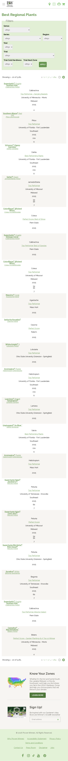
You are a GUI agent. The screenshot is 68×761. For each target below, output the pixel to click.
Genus (6, 26)
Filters (9, 21)
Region (46, 34)
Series (6, 34)
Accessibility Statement (36, 739)
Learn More (37, 695)
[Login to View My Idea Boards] (54, 3)
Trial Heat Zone (30, 60)
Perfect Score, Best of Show (34, 219)
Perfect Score (34, 328)
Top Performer (34, 124)
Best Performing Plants (34, 156)
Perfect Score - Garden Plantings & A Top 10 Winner (34, 638)
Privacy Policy (55, 739)
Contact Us (18, 748)
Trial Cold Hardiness (13, 60)
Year (6, 43)
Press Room (31, 748)
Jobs (52, 748)
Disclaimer (43, 748)
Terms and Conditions (34, 743)
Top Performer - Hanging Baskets (34, 94)
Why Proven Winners (15, 739)
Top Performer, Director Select (34, 612)
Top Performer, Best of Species (34, 246)
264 (54, 77)
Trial (6, 52)
